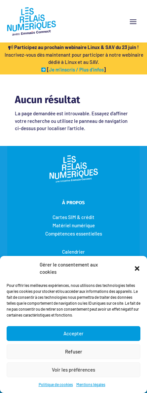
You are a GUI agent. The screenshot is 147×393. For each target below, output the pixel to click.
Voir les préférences (73, 370)
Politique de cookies (56, 384)
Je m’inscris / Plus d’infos (76, 69)
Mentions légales (90, 384)
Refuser (73, 351)
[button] (137, 268)
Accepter (73, 333)
